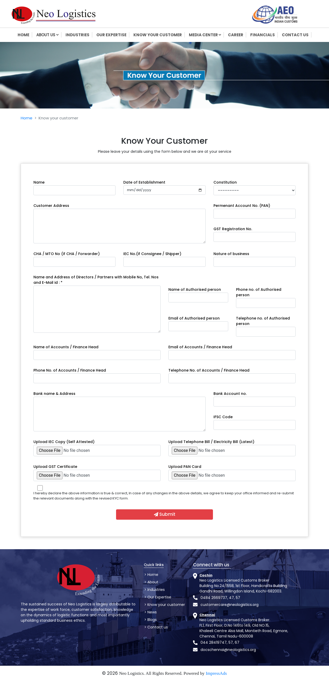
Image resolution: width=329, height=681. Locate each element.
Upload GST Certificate (55, 466)
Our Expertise (158, 597)
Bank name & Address (54, 393)
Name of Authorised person (194, 289)
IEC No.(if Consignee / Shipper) (152, 253)
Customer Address (51, 205)
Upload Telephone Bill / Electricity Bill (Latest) (211, 441)
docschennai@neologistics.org (228, 649)
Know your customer (165, 604)
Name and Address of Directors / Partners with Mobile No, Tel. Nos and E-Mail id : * (96, 279)
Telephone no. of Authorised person (263, 321)
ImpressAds (216, 673)
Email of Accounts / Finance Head (200, 347)
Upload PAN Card (184, 466)
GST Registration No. (232, 228)
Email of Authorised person (194, 318)
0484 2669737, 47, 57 (220, 597)
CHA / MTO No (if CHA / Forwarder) (66, 253)
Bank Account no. (230, 393)
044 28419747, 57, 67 (220, 642)
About (152, 582)
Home (26, 118)
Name (39, 182)
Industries (155, 589)
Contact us (157, 627)
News (151, 612)
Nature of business (231, 253)
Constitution (225, 182)
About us (48, 35)
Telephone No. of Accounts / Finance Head (208, 370)
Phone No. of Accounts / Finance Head (69, 370)
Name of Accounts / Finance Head (65, 347)
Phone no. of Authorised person (258, 292)
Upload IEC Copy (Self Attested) (64, 441)
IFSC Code (223, 416)
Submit (164, 514)
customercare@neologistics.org (230, 604)
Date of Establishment (144, 182)
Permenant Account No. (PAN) (241, 205)
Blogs (151, 619)
